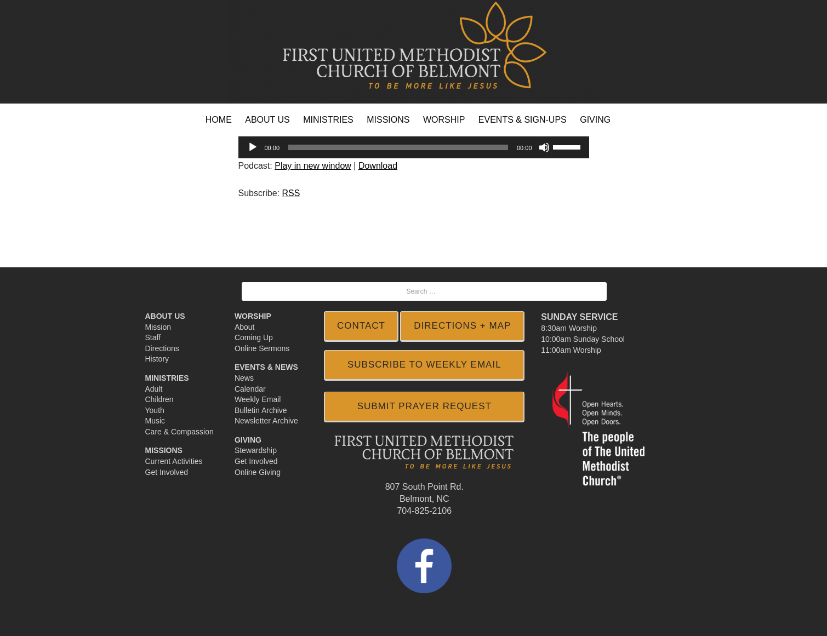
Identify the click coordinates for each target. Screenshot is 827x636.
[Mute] (544, 147)
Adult (154, 389)
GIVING (595, 119)
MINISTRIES (328, 119)
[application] (413, 147)
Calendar (250, 389)
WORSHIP (444, 119)
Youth (154, 410)
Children (159, 399)
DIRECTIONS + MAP (462, 325)
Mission (158, 327)
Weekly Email (258, 399)
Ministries (167, 378)
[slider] (398, 147)
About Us (165, 316)
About (245, 327)
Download (377, 165)
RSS (291, 193)
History (157, 358)
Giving (248, 440)
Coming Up (254, 337)
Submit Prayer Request (424, 406)
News (244, 378)
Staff (153, 337)
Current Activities (174, 461)
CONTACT (361, 325)
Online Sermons (262, 348)
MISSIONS (388, 119)
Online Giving (258, 472)
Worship (253, 316)
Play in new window (313, 165)
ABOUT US (267, 119)
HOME (219, 119)
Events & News (266, 367)
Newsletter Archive (266, 420)
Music (155, 420)
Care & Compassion (179, 431)
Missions (163, 450)
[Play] (252, 147)
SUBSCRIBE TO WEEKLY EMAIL (424, 364)
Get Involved (167, 472)
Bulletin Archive (261, 410)
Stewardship (256, 450)
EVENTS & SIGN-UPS (522, 119)
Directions (162, 348)
